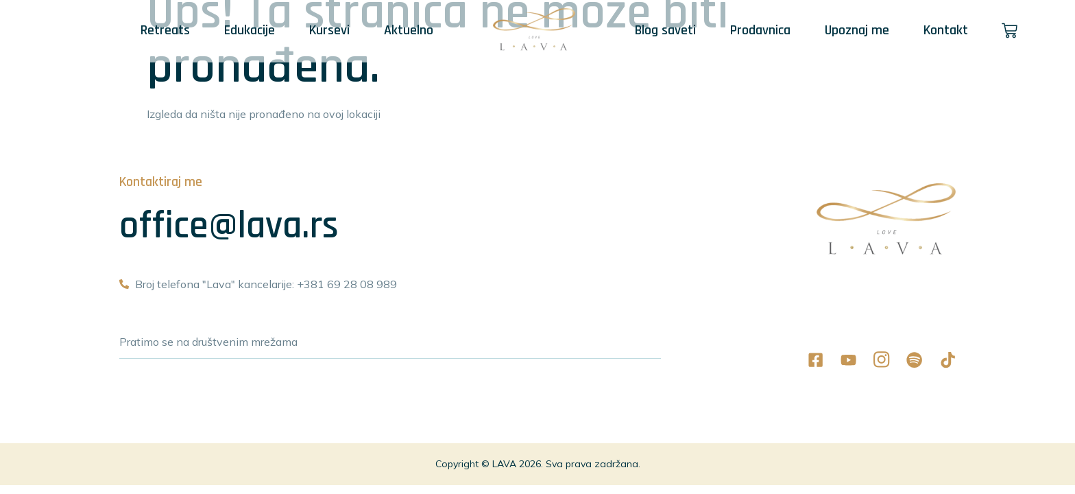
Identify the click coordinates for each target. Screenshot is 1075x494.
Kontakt (945, 30)
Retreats (164, 30)
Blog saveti (665, 30)
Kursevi (329, 30)
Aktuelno (408, 30)
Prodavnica (760, 30)
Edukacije (249, 30)
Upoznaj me (857, 30)
